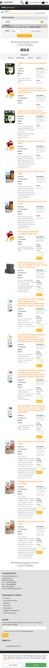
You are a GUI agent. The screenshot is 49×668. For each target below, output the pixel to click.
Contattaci (6, 603)
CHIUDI (47, 655)
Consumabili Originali (21, 27)
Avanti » (30, 45)
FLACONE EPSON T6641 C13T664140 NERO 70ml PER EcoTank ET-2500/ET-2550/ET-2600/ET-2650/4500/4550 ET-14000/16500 (31, 409)
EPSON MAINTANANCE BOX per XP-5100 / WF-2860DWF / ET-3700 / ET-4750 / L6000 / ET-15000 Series (32, 265)
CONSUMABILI (10, 27)
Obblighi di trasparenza (11, 610)
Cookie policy (6, 660)
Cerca (8, 22)
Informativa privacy (9, 613)
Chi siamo (6, 598)
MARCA (8, 31)
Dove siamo (7, 605)
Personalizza (13, 665)
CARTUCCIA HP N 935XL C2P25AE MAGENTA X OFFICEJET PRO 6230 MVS (32, 112)
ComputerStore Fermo (13, 646)
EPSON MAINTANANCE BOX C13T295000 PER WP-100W (28, 233)
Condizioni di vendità (10, 601)
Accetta (35, 665)
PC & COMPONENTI (8, 8)
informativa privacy (28, 631)
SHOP (3, 27)
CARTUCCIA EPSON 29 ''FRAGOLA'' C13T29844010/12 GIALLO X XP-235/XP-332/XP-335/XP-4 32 (32, 90)
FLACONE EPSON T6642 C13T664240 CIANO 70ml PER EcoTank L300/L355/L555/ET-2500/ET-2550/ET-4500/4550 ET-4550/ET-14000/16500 (31, 302)
